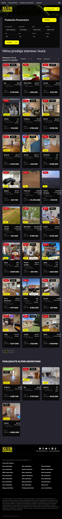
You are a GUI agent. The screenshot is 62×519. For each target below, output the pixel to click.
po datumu (47, 59)
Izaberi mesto (50, 29)
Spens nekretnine (27, 475)
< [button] (3, 351)
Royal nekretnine (27, 469)
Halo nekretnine (27, 472)
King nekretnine (27, 481)
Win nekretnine (45, 475)
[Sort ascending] (28, 58)
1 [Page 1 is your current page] (6, 351)
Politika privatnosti (42, 451)
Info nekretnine (7, 469)
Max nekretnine (7, 481)
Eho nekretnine (7, 475)
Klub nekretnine (46, 472)
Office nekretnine (7, 472)
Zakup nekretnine (7, 488)
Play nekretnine (46, 478)
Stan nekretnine (7, 478)
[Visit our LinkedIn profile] (52, 448)
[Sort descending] (31, 58)
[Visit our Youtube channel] (46, 448)
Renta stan (44, 484)
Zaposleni (39, 2)
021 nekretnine (46, 466)
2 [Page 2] (9, 351)
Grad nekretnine (7, 466)
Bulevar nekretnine (47, 469)
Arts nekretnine (7, 484)
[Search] (58, 9)
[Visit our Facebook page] (40, 448)
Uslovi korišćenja (54, 451)
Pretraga (12, 42)
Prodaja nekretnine (28, 488)
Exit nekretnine (26, 478)
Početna (4, 2)
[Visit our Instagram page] (43, 448)
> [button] (12, 351)
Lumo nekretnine (46, 488)
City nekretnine (26, 466)
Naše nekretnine (13, 2)
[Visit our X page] (49, 448)
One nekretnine (26, 484)
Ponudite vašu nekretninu (27, 2)
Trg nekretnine (45, 481)
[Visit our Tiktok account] (55, 448)
